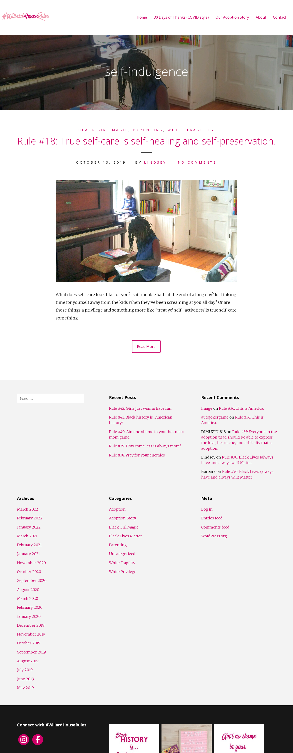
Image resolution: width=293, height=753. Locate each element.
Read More (146, 346)
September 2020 (32, 580)
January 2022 (29, 527)
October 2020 (29, 571)
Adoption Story (122, 518)
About (261, 17)
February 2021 (29, 545)
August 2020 (28, 589)
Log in (207, 509)
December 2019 (31, 625)
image (206, 408)
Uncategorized (122, 553)
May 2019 (25, 688)
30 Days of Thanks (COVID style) (181, 17)
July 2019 (25, 670)
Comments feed (215, 527)
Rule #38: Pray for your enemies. (137, 455)
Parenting (148, 130)
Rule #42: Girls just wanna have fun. (140, 408)
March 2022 (27, 509)
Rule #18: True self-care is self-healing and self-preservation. (146, 140)
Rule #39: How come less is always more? (145, 446)
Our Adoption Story (232, 17)
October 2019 (28, 643)
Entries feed (212, 518)
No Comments (197, 162)
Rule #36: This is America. (241, 408)
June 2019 (25, 679)
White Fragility (191, 130)
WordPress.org (214, 536)
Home (142, 17)
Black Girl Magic (103, 130)
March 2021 (27, 536)
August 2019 (28, 661)
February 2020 (29, 607)
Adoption (117, 509)
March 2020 (27, 598)
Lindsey (155, 162)
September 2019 (31, 652)
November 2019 (31, 634)
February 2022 (29, 518)
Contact (279, 17)
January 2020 (29, 616)
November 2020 (31, 563)
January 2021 (28, 553)
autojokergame (214, 417)
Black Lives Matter (125, 536)
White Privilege (122, 571)
